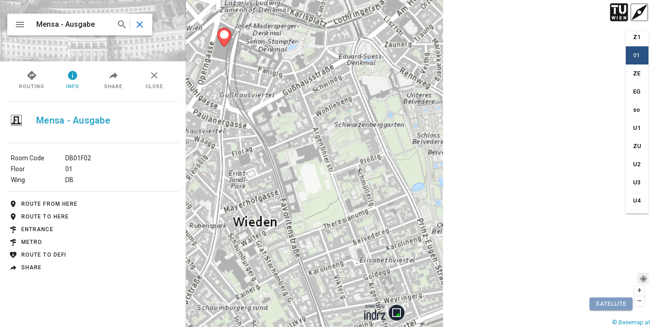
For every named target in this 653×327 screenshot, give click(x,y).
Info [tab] (72, 79)
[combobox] (80, 24)
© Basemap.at (631, 322)
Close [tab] (154, 79)
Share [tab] (113, 79)
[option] (637, 39)
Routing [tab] (31, 79)
